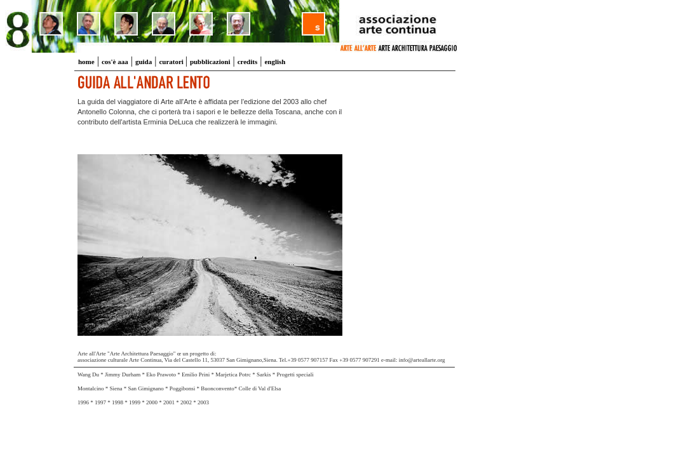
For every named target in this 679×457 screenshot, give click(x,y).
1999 (135, 402)
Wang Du (88, 374)
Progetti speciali (295, 374)
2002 (186, 402)
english (274, 61)
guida (143, 61)
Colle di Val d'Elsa (260, 388)
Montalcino (90, 388)
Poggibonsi (183, 388)
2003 (203, 402)
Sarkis (264, 374)
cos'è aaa (115, 61)
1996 (83, 402)
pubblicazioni (210, 61)
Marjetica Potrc (233, 374)
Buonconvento (217, 388)
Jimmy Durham (122, 374)
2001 (169, 402)
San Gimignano (146, 388)
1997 (100, 402)
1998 (117, 402)
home (86, 61)
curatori (172, 61)
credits (248, 61)
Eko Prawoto (161, 374)
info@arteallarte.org (422, 360)
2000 (152, 402)
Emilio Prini (197, 374)
